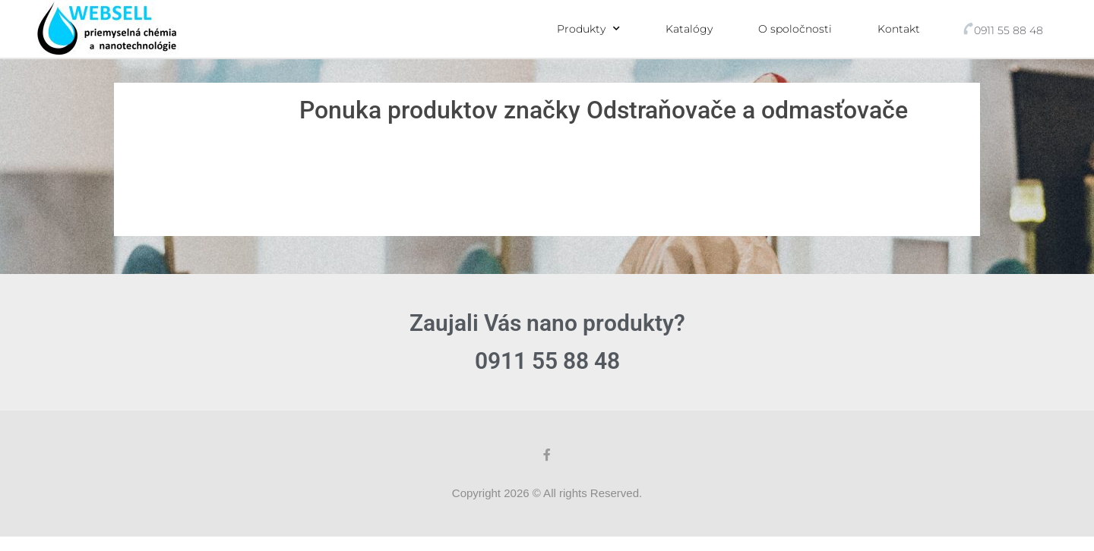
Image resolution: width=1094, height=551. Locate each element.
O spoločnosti (795, 29)
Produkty (588, 28)
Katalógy (689, 29)
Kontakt (898, 29)
